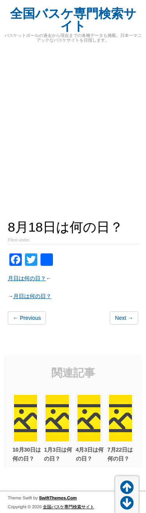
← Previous (27, 318)
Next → (124, 318)
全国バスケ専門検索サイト (73, 20)
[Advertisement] (73, 127)
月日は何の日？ (27, 278)
